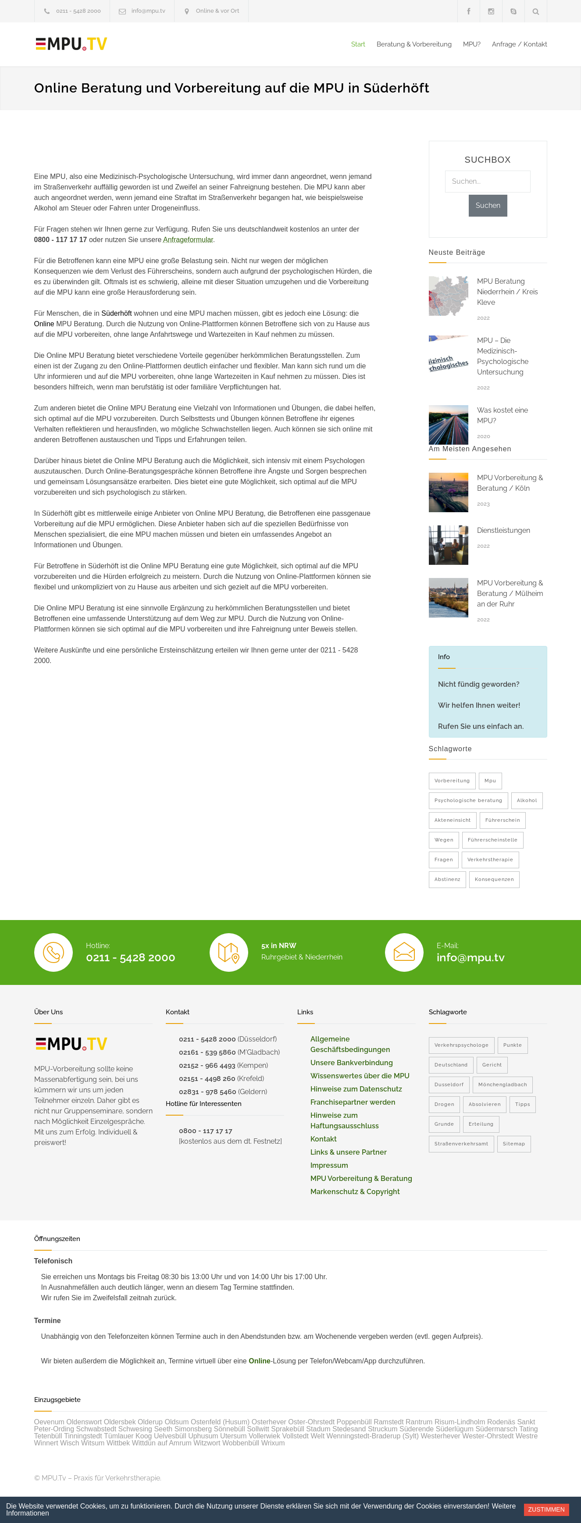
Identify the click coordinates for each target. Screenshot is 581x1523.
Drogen (444, 1104)
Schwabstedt (96, 1429)
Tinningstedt (83, 1436)
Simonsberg (193, 1429)
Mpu (490, 781)
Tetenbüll (48, 1436)
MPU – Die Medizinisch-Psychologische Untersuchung (502, 356)
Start (358, 44)
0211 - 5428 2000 (78, 10)
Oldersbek (120, 1422)
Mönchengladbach (502, 1085)
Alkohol (527, 800)
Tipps (522, 1104)
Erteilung (481, 1124)
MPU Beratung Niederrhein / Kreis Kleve (507, 292)
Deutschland (451, 1065)
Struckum (383, 1429)
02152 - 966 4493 (207, 1065)
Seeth (163, 1429)
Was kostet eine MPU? (502, 415)
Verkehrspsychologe (462, 1045)
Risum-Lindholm (460, 1422)
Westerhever (440, 1436)
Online (260, 1361)
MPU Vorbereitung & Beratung (361, 1178)
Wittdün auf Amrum (162, 1443)
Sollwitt (258, 1429)
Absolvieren (485, 1104)
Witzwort (206, 1443)
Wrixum (273, 1443)
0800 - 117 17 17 (205, 1131)
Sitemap (514, 1144)
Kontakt (323, 1139)
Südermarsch (496, 1429)
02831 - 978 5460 (207, 1092)
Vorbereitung (452, 781)
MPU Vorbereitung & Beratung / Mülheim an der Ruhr (510, 593)
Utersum (233, 1436)
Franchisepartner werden (353, 1102)
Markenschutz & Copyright (355, 1192)
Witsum (92, 1443)
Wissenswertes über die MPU (360, 1076)
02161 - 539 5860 (207, 1052)
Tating (528, 1429)
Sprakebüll (287, 1429)
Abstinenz (447, 879)
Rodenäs (501, 1422)
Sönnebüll (229, 1429)
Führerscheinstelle (493, 840)
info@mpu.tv (148, 10)
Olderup (150, 1422)
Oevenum (49, 1422)
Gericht (492, 1065)
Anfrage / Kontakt (519, 44)
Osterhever (269, 1422)
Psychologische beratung (469, 800)
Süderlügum (455, 1429)
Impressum (329, 1165)
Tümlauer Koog (128, 1436)
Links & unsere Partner (348, 1152)
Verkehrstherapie (490, 860)
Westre (527, 1436)
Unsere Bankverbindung (351, 1063)
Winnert (46, 1443)
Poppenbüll (354, 1422)
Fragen (444, 860)
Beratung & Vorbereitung (414, 44)
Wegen (444, 840)
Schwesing (135, 1429)
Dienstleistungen (503, 530)
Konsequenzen (494, 879)
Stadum (318, 1429)
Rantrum (419, 1422)
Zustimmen (546, 1509)
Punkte (512, 1045)
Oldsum (176, 1422)
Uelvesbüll (170, 1436)
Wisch (69, 1443)
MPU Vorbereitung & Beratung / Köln (510, 483)
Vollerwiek (264, 1436)
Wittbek (118, 1443)
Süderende (416, 1429)
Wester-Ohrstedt (487, 1436)
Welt (317, 1436)
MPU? (472, 44)
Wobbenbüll (240, 1443)
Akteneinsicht (453, 820)
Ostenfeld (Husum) (220, 1422)
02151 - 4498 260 (207, 1078)
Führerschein (502, 820)
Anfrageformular (188, 239)
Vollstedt (295, 1436)
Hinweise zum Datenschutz (356, 1089)
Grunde (444, 1124)
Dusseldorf (449, 1085)
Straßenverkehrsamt (461, 1144)
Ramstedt (388, 1422)
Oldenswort (84, 1422)
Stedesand (349, 1429)
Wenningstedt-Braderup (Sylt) (373, 1436)
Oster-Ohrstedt (311, 1422)
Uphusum (203, 1436)
